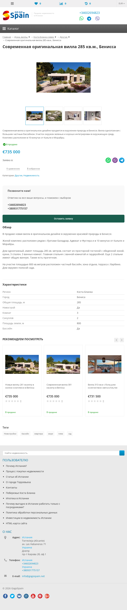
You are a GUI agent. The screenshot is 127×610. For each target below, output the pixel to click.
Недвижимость (31, 175)
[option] (34, 115)
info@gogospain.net (33, 576)
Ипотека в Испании (17, 498)
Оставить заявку (63, 218)
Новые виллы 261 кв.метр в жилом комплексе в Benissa (19, 386)
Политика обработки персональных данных (31, 512)
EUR (122, 3)
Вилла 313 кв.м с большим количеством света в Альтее (102, 386)
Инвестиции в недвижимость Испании (28, 518)
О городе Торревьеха (18, 482)
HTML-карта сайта (16, 523)
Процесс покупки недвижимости (25, 471)
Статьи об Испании (17, 476)
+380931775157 (17, 208)
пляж (60, 433)
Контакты (11, 487)
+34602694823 (89, 13)
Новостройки (10, 433)
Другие (18, 175)
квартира (38, 433)
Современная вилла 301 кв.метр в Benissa (59, 386)
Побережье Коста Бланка (20, 493)
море (50, 433)
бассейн (25, 433)
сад (69, 433)
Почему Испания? (16, 466)
